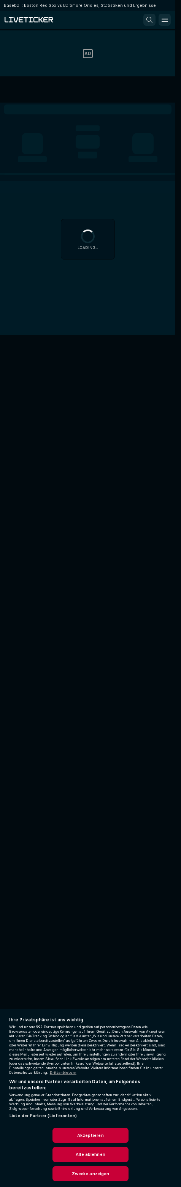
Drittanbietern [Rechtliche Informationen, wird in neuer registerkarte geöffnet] (63, 1072)
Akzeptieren (90, 1135)
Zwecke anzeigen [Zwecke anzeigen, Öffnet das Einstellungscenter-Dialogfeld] (91, 1173)
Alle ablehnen (90, 1154)
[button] (149, 20)
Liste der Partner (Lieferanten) (43, 1115)
